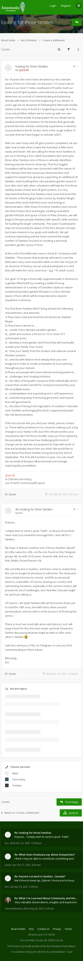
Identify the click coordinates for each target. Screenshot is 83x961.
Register (66, 5)
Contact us (43, 929)
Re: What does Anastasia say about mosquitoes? (44, 854)
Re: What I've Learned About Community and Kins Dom (46, 898)
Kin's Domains (29, 40)
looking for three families (27, 22)
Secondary (18, 779)
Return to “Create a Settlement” (20, 813)
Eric (21, 513)
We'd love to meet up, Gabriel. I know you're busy (44, 880)
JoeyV (8, 865)
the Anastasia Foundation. (61, 946)
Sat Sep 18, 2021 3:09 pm (24, 886)
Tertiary (17, 785)
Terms (68, 929)
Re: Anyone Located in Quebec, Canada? (40, 876)
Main (15, 773)
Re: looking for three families (34, 509)
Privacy (57, 929)
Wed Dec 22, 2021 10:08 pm (26, 843)
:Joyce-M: (24, 70)
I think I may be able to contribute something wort (44, 858)
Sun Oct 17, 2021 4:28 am (26, 865)
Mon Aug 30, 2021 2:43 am (39, 908)
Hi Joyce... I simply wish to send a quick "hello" (42, 837)
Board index (8, 40)
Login (53, 5)
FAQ (31, 929)
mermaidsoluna (14, 908)
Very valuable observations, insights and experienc (45, 902)
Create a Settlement (54, 40)
